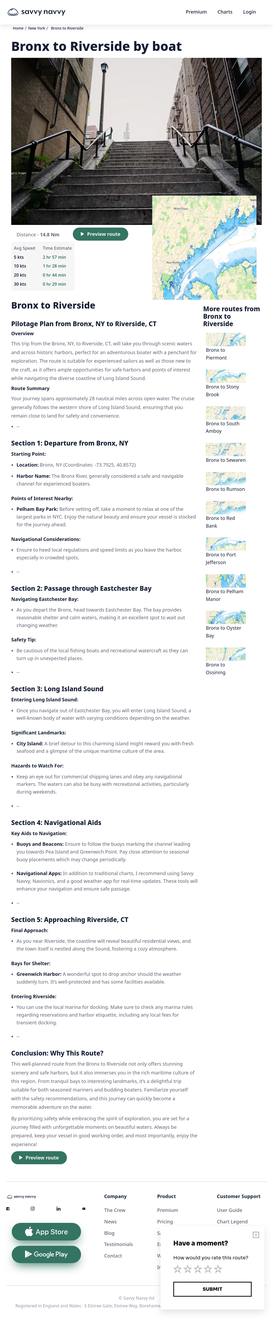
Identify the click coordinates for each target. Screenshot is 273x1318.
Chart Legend (232, 1221)
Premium (196, 12)
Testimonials (118, 1244)
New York (36, 28)
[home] (46, 12)
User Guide (229, 1210)
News (110, 1221)
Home (18, 28)
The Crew (115, 1210)
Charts (225, 12)
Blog (109, 1233)
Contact (113, 1255)
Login (249, 12)
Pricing (165, 1221)
